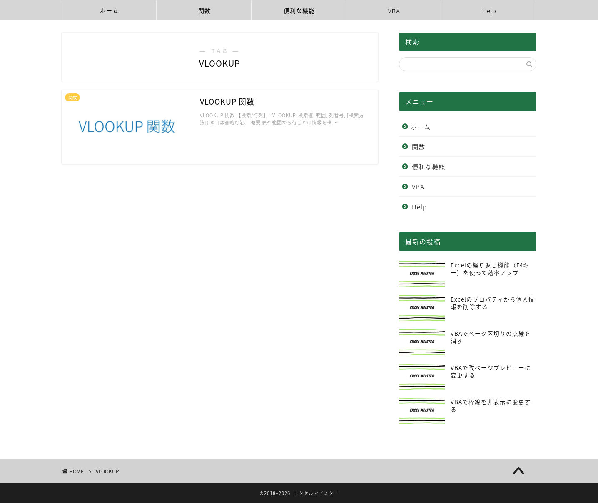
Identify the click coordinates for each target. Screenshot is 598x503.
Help (489, 11)
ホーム (109, 11)
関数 (204, 11)
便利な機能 (299, 11)
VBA (394, 11)
